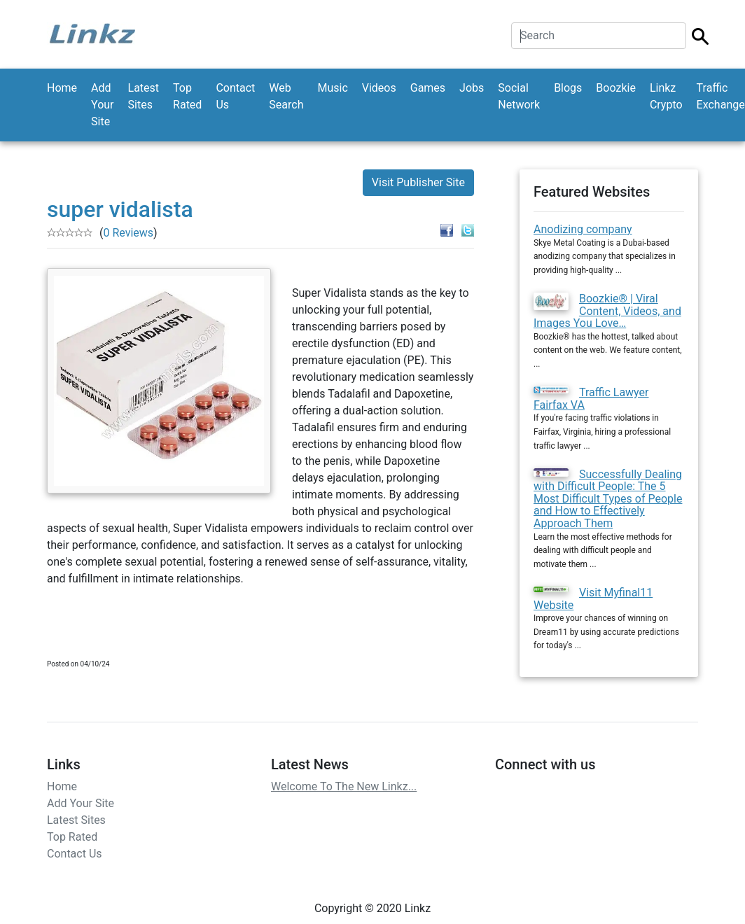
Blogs (568, 87)
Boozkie (616, 87)
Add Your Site (102, 104)
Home (62, 87)
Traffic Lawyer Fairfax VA (591, 399)
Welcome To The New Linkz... (344, 786)
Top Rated (187, 96)
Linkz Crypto (666, 96)
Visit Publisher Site (418, 182)
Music (332, 87)
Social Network (519, 96)
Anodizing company (583, 229)
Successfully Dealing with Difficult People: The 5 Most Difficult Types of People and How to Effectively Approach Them (608, 499)
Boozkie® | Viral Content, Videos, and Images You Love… (607, 311)
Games (427, 87)
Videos (379, 87)
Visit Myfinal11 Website (593, 599)
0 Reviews (128, 232)
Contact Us (235, 96)
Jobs (471, 87)
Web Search (286, 96)
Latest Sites (144, 96)
